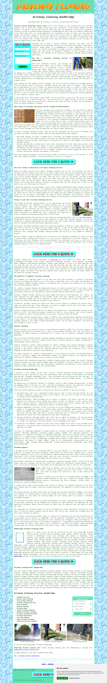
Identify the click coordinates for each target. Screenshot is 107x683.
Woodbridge (54, 259)
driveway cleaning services (33, 131)
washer (47, 97)
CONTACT (83, 12)
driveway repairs (42, 456)
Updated (33, 669)
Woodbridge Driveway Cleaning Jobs (26, 649)
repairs (42, 523)
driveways (35, 65)
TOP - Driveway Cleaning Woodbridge (26, 656)
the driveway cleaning (31, 203)
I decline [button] (65, 678)
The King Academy (85, 217)
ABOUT (77, 12)
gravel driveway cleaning (68, 543)
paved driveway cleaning (77, 541)
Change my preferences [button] (74, 678)
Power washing (19, 83)
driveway (76, 27)
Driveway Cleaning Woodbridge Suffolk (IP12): (31, 26)
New (29, 669)
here (77, 587)
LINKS (72, 12)
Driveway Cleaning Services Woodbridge (34, 593)
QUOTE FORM (17, 556)
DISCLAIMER (89, 12)
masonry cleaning (54, 360)
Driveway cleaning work (22, 259)
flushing (79, 194)
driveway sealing (49, 431)
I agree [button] (59, 678)
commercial (89, 231)
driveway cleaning (36, 31)
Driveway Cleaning (22, 669)
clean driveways (74, 580)
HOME (68, 12)
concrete (35, 47)
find (19, 571)
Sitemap (15, 669)
